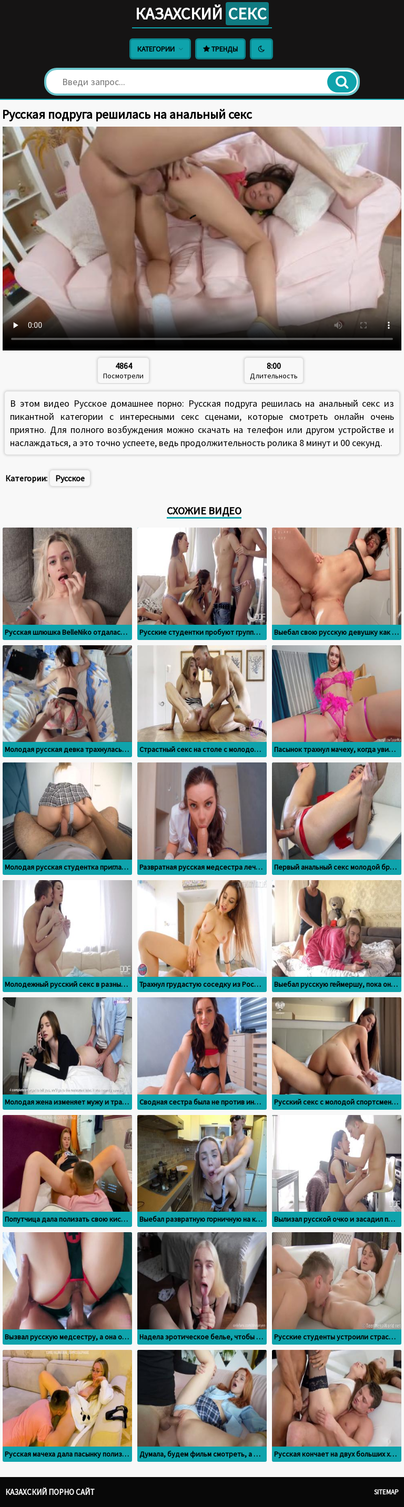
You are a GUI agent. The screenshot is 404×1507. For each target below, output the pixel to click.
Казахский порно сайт (50, 1492)
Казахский (202, 13)
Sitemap (386, 1492)
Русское (70, 478)
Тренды (220, 49)
